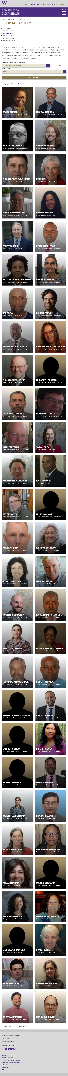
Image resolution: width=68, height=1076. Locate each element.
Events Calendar (7, 1055)
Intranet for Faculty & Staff (11, 1057)
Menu (64, 6)
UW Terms (38, 1074)
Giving (62, 2)
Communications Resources (11, 1059)
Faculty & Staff (11, 16)
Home (3, 16)
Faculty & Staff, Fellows (42, 2)
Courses (26, 2)
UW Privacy (29, 1074)
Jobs (3, 1067)
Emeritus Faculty (9, 35)
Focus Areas (6, 65)
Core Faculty (7, 25)
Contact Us (53, 2)
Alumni (32, 2)
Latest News (6, 1062)
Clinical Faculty (9, 30)
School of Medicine (8, 1038)
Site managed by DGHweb (51, 1074)
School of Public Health (9, 1036)
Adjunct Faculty (8, 28)
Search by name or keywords (13, 59)
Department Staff (9, 37)
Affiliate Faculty (8, 33)
